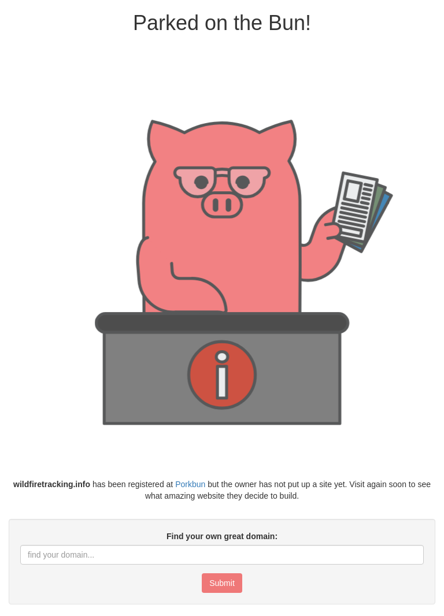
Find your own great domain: (222, 536)
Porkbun (190, 484)
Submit (222, 583)
